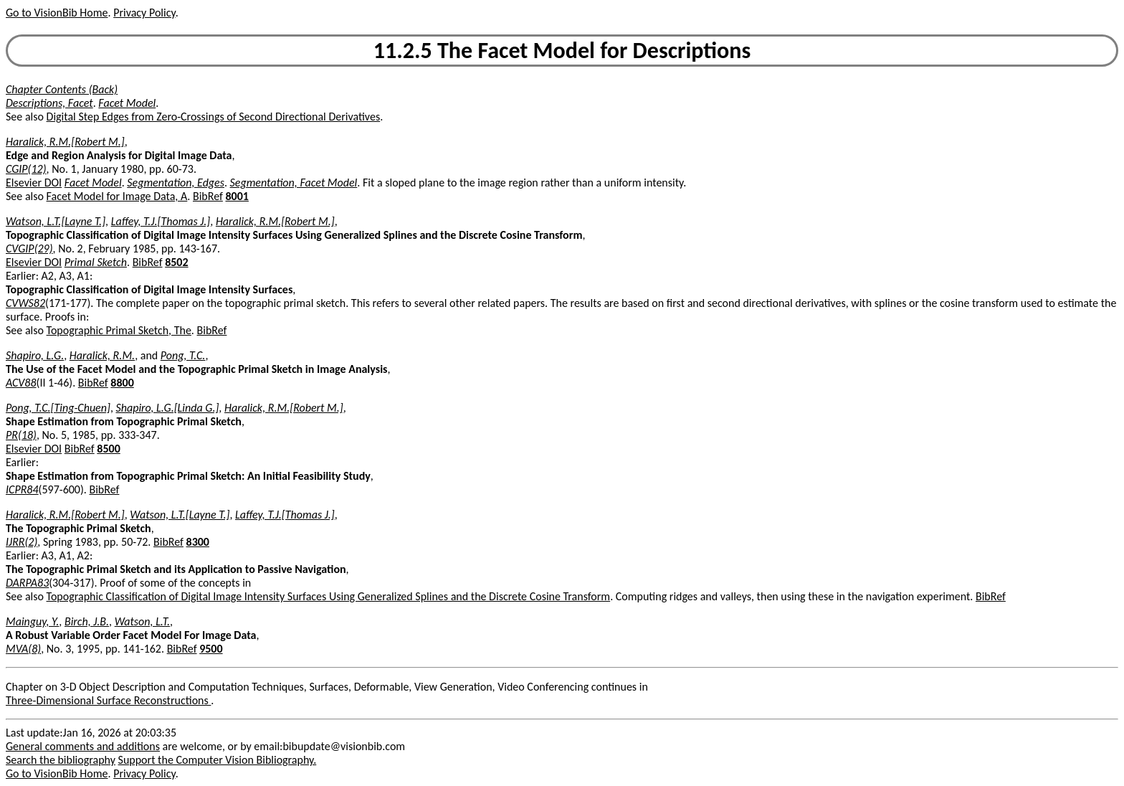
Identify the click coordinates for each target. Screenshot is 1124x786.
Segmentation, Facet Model (294, 182)
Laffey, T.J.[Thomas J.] (161, 221)
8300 (197, 542)
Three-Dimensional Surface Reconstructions (108, 700)
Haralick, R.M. (102, 355)
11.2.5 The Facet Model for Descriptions (562, 51)
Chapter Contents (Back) (62, 89)
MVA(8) (23, 648)
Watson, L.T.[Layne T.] (55, 221)
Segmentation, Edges (175, 182)
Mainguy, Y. (32, 621)
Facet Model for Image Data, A (117, 196)
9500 (210, 648)
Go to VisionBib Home (57, 12)
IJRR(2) (21, 542)
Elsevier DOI (34, 182)
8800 (121, 382)
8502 (176, 262)
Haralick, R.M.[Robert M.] (65, 141)
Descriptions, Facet (49, 103)
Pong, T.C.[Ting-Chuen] (58, 408)
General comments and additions (83, 746)
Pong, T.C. (183, 355)
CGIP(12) (26, 169)
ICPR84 (22, 489)
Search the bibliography (60, 760)
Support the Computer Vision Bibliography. (217, 760)
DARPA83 (27, 583)
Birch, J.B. (87, 621)
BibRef (208, 196)
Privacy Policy (144, 12)
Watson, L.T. (142, 621)
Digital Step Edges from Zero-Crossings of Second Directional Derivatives (214, 116)
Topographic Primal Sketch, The (119, 330)
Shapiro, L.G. (35, 355)
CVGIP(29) (29, 248)
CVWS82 (25, 303)
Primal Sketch (96, 262)
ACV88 (21, 382)
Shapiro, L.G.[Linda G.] (167, 408)
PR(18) (21, 435)
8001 (236, 196)
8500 (108, 448)
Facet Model (127, 103)
